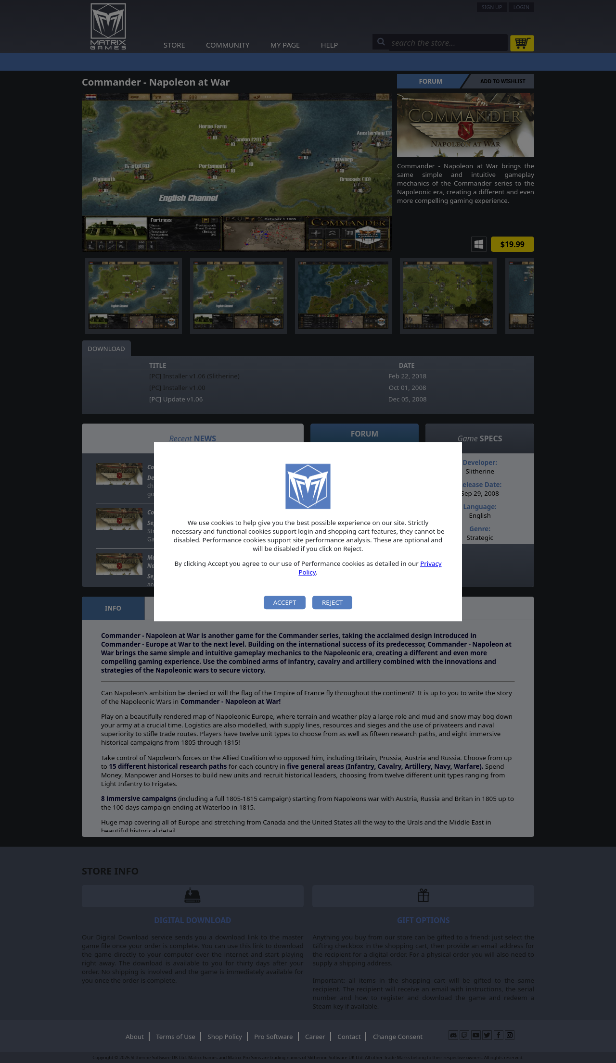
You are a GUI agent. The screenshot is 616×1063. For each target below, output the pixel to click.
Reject (332, 602)
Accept (284, 602)
